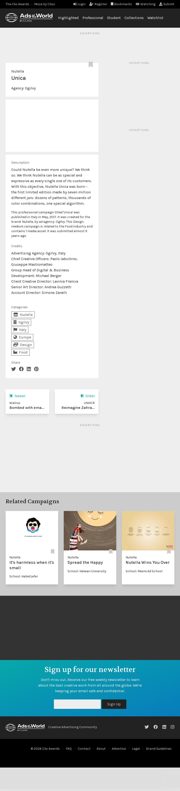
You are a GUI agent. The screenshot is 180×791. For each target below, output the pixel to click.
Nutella (17, 71)
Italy (19, 329)
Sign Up (114, 704)
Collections (134, 17)
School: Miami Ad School (144, 571)
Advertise (119, 749)
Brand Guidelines (159, 749)
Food (20, 352)
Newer (17, 396)
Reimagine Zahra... (78, 407)
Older (87, 396)
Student (114, 17)
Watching (145, 4)
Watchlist (155, 17)
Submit (166, 4)
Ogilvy (30, 88)
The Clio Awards (17, 4)
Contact (84, 749)
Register (98, 4)
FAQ (69, 749)
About (101, 749)
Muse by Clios (44, 4)
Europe (22, 337)
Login (79, 4)
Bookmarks (121, 4)
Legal (136, 749)
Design (22, 344)
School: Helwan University (87, 571)
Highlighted (68, 17)
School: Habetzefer (23, 576)
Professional (92, 17)
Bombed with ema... (26, 407)
